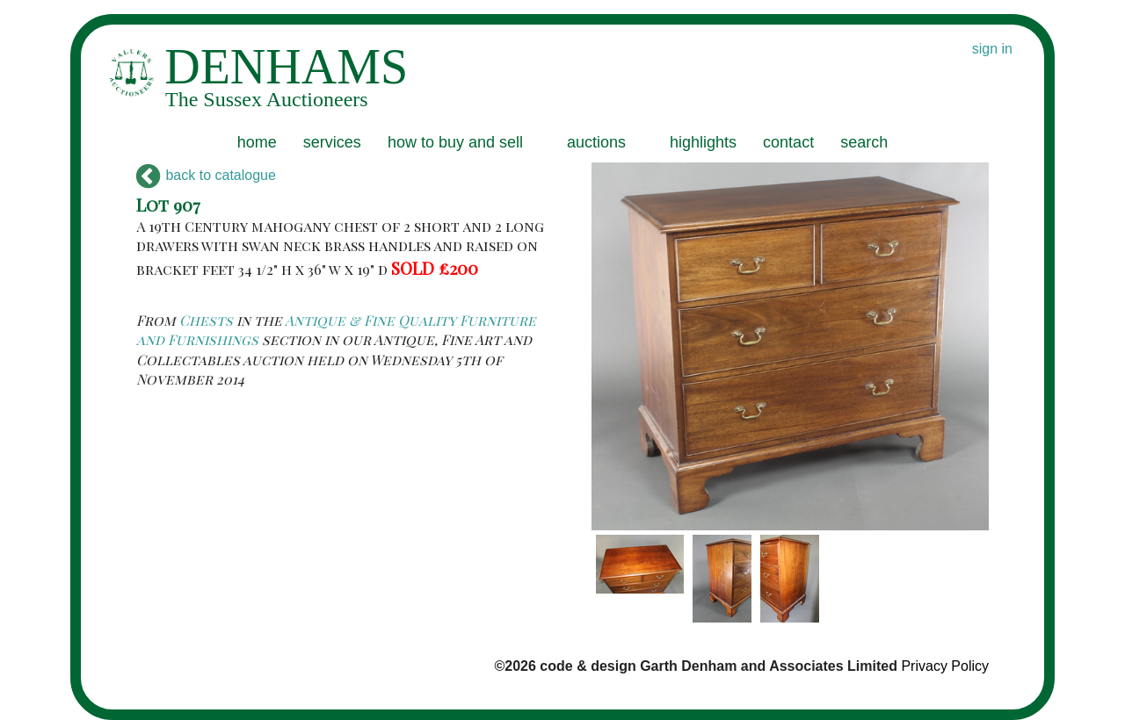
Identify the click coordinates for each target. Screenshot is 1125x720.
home (257, 142)
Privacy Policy (945, 666)
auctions (596, 142)
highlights (703, 142)
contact (788, 142)
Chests (206, 320)
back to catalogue (206, 175)
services (332, 142)
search (864, 142)
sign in (992, 48)
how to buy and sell (455, 142)
